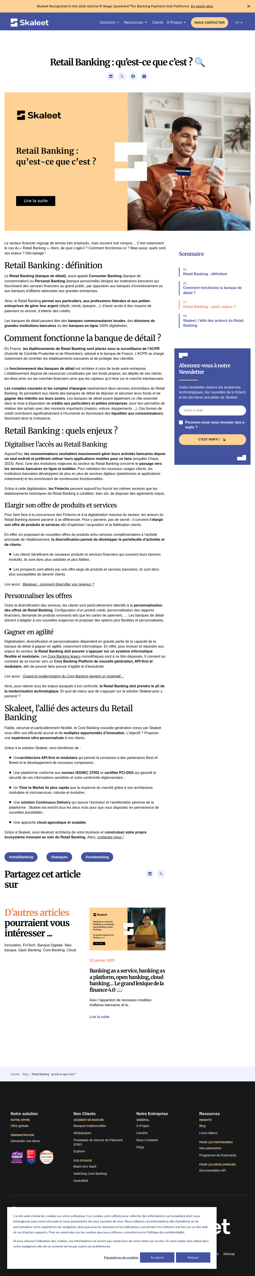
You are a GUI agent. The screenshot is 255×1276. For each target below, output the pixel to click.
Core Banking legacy (64, 656)
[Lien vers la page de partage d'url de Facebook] (133, 76)
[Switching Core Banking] (90, 1174)
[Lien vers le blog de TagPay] (202, 1126)
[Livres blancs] (208, 1133)
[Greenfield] (80, 1181)
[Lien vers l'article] (128, 929)
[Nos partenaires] (210, 1148)
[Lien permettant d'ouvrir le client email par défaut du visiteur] (144, 76)
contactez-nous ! (110, 837)
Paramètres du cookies (121, 1257)
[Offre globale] (20, 1126)
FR (239, 22)
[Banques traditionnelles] (89, 1126)
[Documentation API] (212, 1170)
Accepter (157, 1257)
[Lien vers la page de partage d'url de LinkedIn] (110, 76)
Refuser (193, 1257)
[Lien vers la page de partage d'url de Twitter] (121, 76)
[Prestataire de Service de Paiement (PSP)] (101, 1142)
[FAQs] (140, 1147)
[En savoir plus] (202, 6)
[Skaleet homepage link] (30, 23)
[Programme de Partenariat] (217, 1155)
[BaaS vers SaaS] (84, 1166)
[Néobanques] (82, 1133)
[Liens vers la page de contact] (209, 22)
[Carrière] (142, 1133)
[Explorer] (79, 1151)
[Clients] (157, 22)
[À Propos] (142, 1126)
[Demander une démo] (25, 1141)
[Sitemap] (228, 1254)
